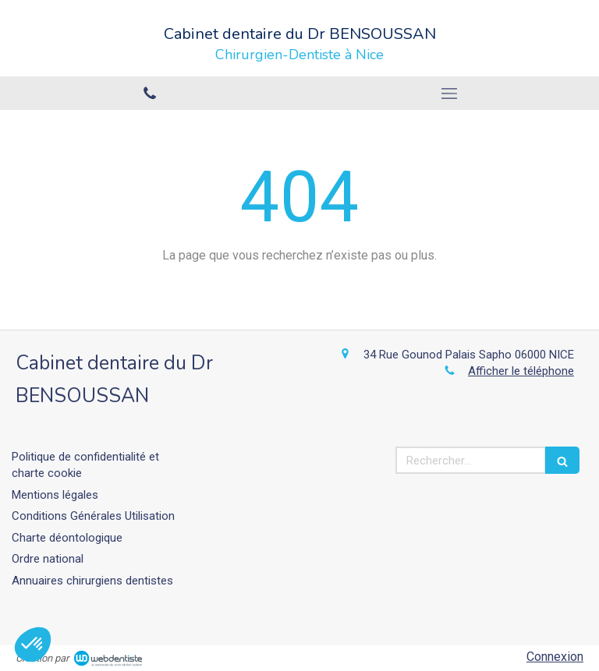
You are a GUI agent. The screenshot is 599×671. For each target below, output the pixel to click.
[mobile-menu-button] (449, 93)
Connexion (554, 656)
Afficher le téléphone (521, 371)
